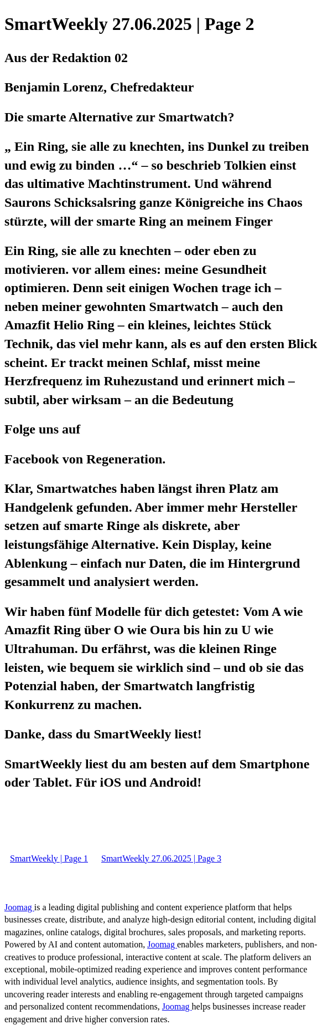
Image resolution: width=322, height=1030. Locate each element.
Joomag (19, 907)
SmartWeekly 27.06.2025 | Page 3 (161, 858)
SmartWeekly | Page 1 (49, 858)
